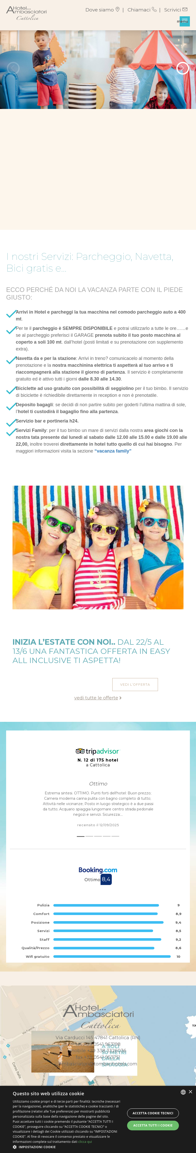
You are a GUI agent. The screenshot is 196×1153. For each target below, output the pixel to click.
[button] (67, 1146)
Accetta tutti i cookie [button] (153, 1125)
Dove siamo (102, 10)
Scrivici (175, 10)
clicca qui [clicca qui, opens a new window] (85, 1142)
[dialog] (98, 1119)
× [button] (190, 1092)
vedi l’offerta (135, 684)
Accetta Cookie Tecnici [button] (153, 1113)
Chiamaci (142, 10)
